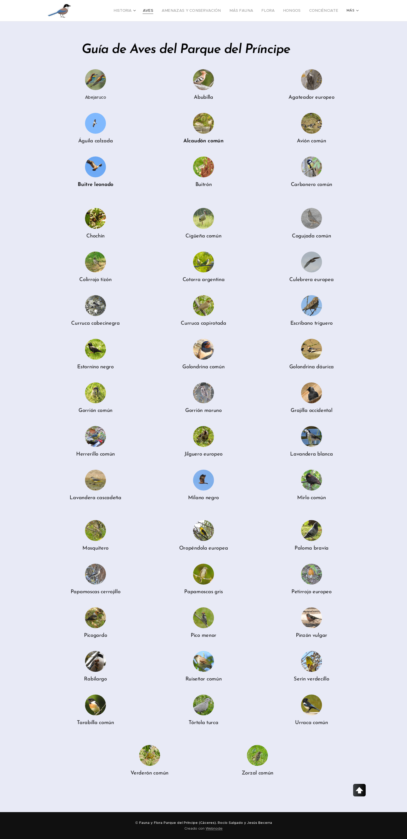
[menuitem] (106, 10)
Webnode (214, 828)
